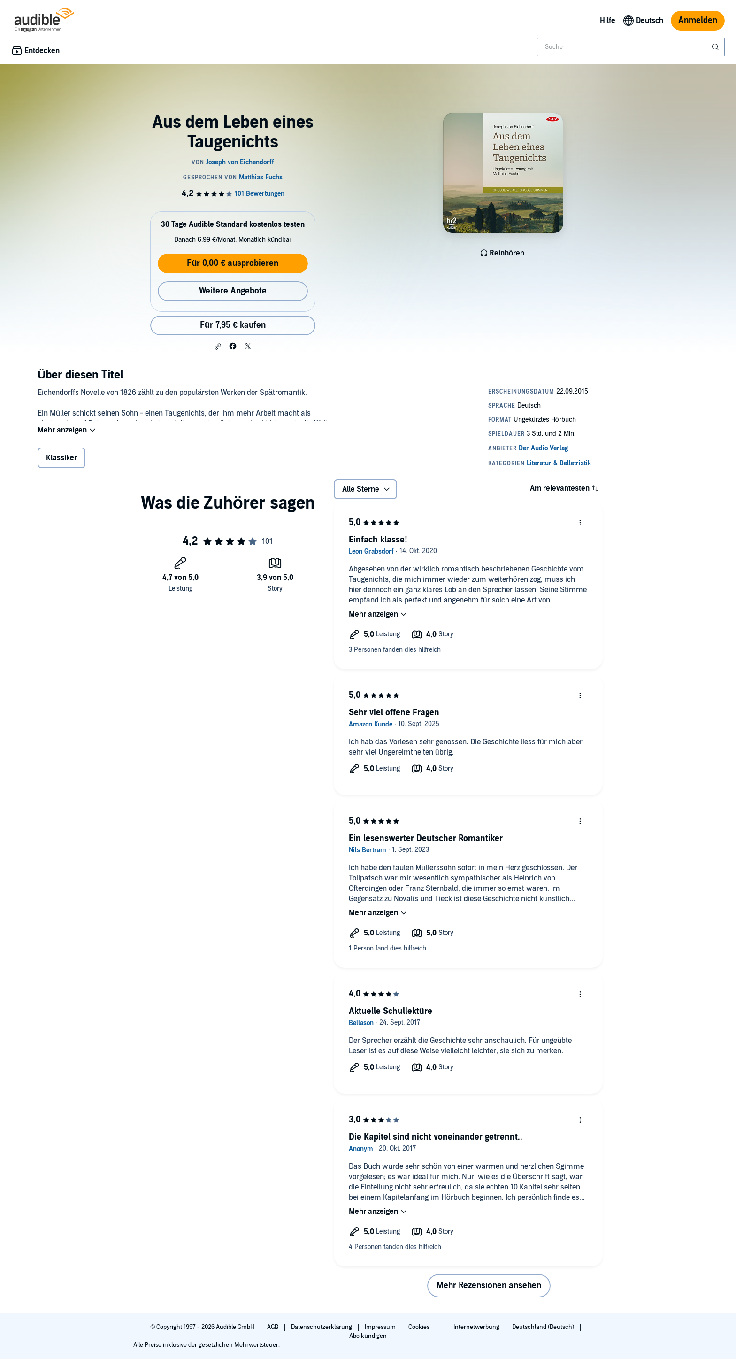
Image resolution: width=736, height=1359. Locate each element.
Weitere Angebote (233, 291)
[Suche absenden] (716, 47)
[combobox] (631, 47)
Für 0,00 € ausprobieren (232, 263)
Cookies (419, 1327)
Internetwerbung (477, 1327)
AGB (273, 1327)
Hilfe (607, 20)
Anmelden (697, 20)
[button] (218, 346)
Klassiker (61, 464)
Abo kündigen (367, 1336)
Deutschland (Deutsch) (543, 1327)
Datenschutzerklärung (322, 1327)
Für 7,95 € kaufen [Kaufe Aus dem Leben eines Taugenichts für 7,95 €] (233, 325)
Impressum (381, 1327)
